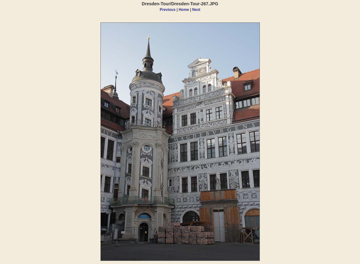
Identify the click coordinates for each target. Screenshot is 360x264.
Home (184, 9)
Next (196, 9)
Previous (168, 9)
